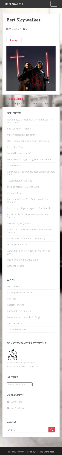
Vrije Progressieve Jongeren (21, 134)
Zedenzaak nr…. (15, 192)
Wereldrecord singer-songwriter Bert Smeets (30, 159)
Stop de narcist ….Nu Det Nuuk (23, 186)
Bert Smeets (14, 4)
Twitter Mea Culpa (16, 329)
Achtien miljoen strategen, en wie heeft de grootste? (28, 252)
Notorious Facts (15, 265)
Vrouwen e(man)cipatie (19, 223)
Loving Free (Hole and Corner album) (26, 238)
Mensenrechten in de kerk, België (24, 317)
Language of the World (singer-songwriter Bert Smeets (31, 173)
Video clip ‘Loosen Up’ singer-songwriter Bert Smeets (30, 231)
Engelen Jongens (15, 304)
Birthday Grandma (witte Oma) (23, 259)
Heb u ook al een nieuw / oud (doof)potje (28, 140)
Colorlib (30, 451)
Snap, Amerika (14, 323)
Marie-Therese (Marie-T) (19, 153)
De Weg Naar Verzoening (20, 292)
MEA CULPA (17, 407)
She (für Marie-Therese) (19, 128)
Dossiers (11, 298)
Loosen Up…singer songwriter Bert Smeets (29, 208)
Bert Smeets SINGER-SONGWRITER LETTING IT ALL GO (30, 121)
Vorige (14, 39)
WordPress (49, 451)
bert (27, 29)
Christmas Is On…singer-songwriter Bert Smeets (27, 216)
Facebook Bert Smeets (19, 310)
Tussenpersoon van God (19, 180)
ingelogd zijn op (19, 103)
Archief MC (17, 401)
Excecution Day (15, 147)
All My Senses (14, 165)
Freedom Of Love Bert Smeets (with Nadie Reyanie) (29, 200)
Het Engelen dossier (17, 244)
